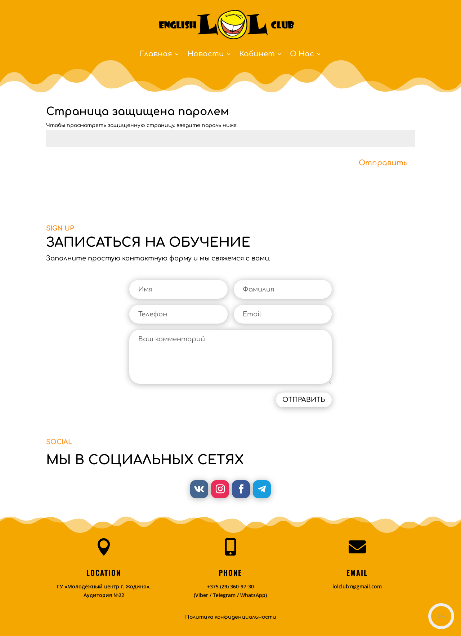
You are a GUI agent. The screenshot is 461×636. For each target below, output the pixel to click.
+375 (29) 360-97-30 (230, 586)
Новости (205, 55)
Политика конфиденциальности (230, 617)
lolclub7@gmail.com (357, 586)
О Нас (302, 55)
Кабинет (257, 55)
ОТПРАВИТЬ (303, 399)
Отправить (383, 163)
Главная (156, 55)
